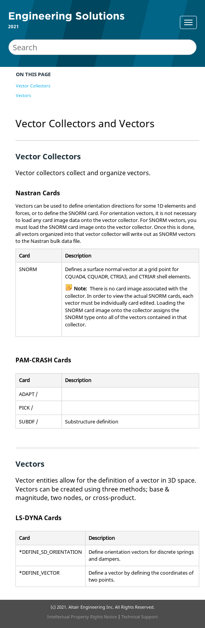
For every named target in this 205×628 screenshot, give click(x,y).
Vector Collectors (33, 86)
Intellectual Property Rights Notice (82, 616)
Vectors (23, 95)
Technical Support (139, 616)
